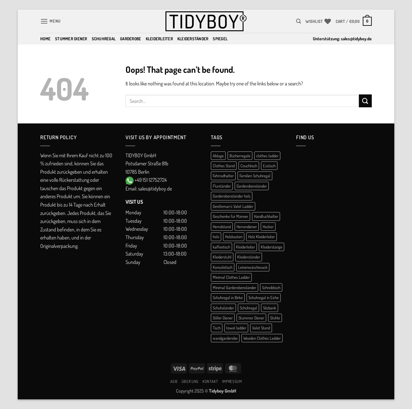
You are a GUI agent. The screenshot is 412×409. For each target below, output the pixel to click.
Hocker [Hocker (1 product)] (268, 226)
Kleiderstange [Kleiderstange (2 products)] (271, 246)
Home (45, 38)
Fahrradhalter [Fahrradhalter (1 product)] (223, 175)
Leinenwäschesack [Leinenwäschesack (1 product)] (252, 267)
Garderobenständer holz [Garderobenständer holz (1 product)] (231, 196)
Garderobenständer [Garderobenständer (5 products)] (252, 186)
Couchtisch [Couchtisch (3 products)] (248, 165)
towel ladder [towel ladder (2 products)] (236, 327)
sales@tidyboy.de (356, 38)
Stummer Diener (71, 38)
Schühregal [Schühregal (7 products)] (248, 307)
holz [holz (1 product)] (216, 236)
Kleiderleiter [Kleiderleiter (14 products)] (245, 246)
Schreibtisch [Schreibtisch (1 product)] (271, 287)
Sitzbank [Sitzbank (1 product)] (269, 307)
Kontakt (210, 381)
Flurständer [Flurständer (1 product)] (222, 186)
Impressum (232, 381)
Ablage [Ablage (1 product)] (218, 155)
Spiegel (220, 38)
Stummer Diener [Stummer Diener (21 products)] (251, 317)
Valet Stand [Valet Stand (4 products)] (261, 327)
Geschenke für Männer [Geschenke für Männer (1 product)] (230, 216)
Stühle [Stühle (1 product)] (275, 317)
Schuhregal (104, 38)
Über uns (190, 381)
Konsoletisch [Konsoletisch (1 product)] (222, 267)
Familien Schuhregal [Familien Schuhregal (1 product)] (254, 175)
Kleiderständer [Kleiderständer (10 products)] (248, 256)
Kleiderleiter (159, 38)
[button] (50, 21)
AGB (174, 381)
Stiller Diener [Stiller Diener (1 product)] (223, 317)
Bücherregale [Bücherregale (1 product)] (239, 155)
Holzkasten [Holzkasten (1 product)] (233, 236)
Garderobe (130, 38)
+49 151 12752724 (151, 180)
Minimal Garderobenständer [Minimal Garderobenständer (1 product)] (234, 287)
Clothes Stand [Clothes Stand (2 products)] (224, 165)
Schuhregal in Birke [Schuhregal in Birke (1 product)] (228, 297)
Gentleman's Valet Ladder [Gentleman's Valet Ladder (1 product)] (233, 206)
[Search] (298, 21)
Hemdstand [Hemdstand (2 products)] (222, 226)
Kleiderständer (193, 38)
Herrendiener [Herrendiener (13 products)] (247, 226)
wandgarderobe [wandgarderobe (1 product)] (225, 338)
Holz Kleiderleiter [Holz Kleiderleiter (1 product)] (261, 236)
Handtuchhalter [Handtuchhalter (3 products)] (266, 216)
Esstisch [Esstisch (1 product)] (269, 165)
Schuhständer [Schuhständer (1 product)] (223, 307)
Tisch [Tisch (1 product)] (216, 327)
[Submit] (365, 100)
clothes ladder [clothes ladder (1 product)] (267, 155)
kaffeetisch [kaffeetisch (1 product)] (221, 246)
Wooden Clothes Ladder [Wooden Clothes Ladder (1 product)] (262, 338)
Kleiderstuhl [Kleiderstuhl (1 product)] (222, 256)
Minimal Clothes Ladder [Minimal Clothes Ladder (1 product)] (231, 277)
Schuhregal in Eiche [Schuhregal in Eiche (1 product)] (263, 297)
